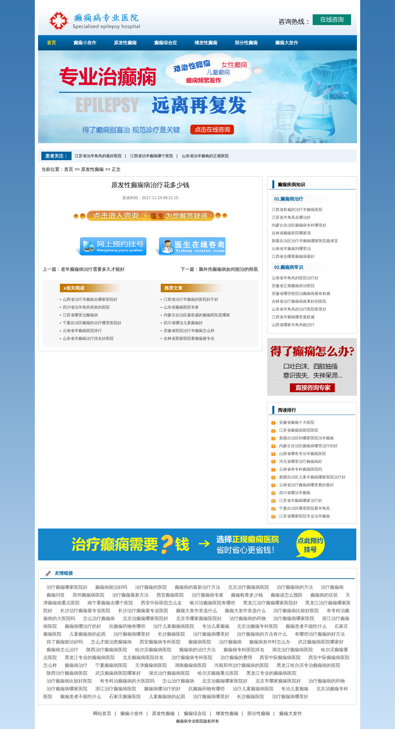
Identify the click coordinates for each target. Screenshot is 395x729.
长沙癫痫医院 (171, 634)
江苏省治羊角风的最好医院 (98, 156)
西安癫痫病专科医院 (160, 641)
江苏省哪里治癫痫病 (80, 315)
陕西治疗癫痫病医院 (106, 649)
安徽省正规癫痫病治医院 (293, 285)
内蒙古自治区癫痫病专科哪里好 (299, 225)
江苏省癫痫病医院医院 (298, 430)
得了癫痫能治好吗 (65, 641)
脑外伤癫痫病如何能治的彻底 (228, 269)
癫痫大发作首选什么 (196, 610)
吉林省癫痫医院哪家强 (291, 233)
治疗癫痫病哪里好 (132, 634)
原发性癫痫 (125, 42)
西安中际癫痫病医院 (280, 657)
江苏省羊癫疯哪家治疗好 (300, 500)
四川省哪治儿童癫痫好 (183, 323)
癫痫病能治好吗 (111, 587)
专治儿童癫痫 (215, 626)
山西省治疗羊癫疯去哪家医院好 (90, 299)
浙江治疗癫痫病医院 (115, 688)
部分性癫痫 (246, 42)
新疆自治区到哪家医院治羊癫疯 (306, 438)
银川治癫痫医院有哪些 (212, 602)
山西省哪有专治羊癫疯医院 (302, 453)
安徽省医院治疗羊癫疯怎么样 (189, 330)
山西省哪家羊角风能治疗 (293, 325)
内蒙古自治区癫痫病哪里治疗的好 (308, 446)
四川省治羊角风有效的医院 (86, 307)
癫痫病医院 (199, 641)
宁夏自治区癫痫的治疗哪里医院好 (92, 323)
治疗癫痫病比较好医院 (296, 610)
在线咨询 (190, 246)
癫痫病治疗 (76, 665)
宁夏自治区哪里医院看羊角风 (304, 508)
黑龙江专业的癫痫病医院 (90, 657)
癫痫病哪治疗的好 (83, 626)
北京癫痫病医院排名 (143, 657)
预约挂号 (110, 246)
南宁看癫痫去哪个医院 (110, 602)
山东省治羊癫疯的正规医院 (205, 156)
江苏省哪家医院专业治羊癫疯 (304, 516)
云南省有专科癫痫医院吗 (300, 469)
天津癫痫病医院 (151, 665)
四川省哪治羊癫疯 (294, 492)
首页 (51, 42)
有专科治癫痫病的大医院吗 (127, 680)
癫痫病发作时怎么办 (269, 641)
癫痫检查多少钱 (247, 595)
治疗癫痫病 (332, 587)
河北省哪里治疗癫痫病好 (300, 461)
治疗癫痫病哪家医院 (293, 618)
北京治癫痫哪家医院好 (145, 618)
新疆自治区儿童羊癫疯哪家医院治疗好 (312, 477)
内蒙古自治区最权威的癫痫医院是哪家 (197, 315)
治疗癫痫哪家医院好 (67, 587)
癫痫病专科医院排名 (244, 649)
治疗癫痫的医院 (151, 587)
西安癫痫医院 (170, 595)
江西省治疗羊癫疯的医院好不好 (191, 299)
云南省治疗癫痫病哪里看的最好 (306, 485)
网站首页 (102, 713)
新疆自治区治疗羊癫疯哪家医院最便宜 (305, 241)
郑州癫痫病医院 (88, 595)
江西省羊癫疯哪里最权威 (293, 317)
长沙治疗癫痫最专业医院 (85, 610)
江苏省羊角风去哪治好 (291, 217)
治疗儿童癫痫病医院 (173, 626)
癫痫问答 (56, 595)
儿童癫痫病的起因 (87, 634)
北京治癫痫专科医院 (257, 626)
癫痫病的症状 (324, 595)
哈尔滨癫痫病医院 (153, 649)
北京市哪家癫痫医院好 (199, 618)
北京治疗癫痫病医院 (248, 587)
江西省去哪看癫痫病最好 (293, 256)
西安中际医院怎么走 (161, 602)
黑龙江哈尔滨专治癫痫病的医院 (308, 665)
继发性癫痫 (206, 42)
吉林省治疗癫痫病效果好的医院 (299, 301)
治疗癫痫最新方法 (130, 595)
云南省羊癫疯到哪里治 (291, 248)
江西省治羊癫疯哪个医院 (151, 156)
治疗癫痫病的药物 (247, 618)
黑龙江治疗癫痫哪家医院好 (270, 602)
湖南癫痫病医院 (191, 665)
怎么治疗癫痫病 (99, 618)
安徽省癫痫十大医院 (296, 422)
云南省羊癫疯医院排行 (82, 330)
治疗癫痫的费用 (236, 657)
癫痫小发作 (85, 42)
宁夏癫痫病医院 (111, 665)
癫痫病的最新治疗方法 (197, 587)
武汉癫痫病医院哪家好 (321, 641)
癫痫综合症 (165, 42)
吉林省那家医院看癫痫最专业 (189, 338)
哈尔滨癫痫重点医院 (218, 673)
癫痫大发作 (286, 42)
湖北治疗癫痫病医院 (292, 649)
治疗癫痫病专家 (208, 595)
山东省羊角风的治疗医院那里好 (299, 309)
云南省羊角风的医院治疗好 (295, 278)
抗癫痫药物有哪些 (127, 626)
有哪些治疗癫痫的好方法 (320, 634)
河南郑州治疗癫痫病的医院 (241, 665)
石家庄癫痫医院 (125, 696)
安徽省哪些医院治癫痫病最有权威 (301, 293)
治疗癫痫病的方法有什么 (262, 634)
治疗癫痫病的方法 (295, 587)
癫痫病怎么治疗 (62, 649)
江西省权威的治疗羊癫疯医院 (297, 209)
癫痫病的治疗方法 (197, 649)
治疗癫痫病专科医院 (191, 657)
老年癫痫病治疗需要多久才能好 (93, 269)
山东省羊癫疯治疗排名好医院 (88, 338)
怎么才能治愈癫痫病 (111, 641)
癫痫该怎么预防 (287, 595)
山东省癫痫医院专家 (181, 307)
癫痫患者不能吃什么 (306, 626)
